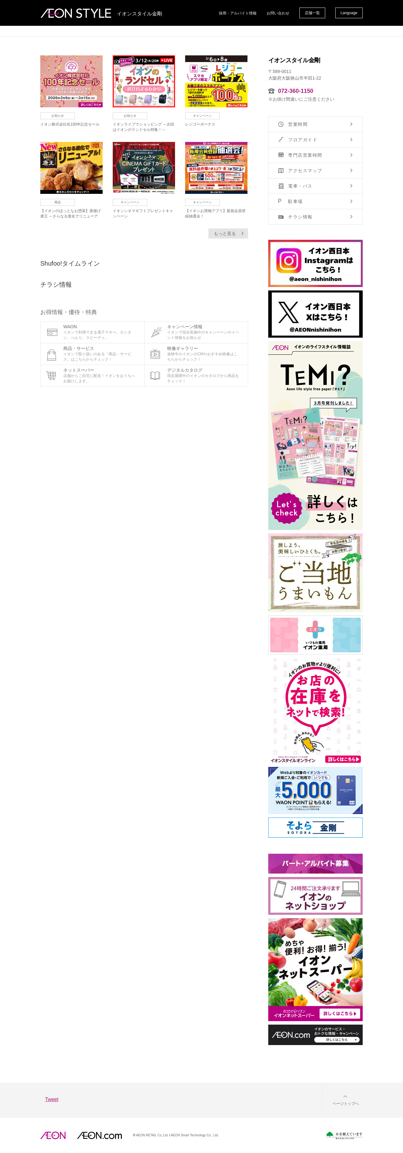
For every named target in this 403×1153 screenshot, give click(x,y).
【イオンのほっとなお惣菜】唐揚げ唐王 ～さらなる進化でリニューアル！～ (70, 216)
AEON (52, 1135)
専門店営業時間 (305, 155)
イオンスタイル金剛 (139, 13)
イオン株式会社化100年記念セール (69, 124)
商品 (57, 202)
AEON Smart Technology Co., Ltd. (195, 1135)
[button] (340, 1100)
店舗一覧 (312, 13)
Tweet (52, 1099)
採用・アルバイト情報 (238, 13)
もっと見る (225, 233)
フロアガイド (302, 139)
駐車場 (295, 201)
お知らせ (57, 115)
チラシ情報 (300, 216)
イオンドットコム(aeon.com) (99, 1135)
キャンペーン (202, 115)
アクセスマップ (305, 170)
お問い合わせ (278, 13)
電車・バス (300, 185)
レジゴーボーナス (200, 124)
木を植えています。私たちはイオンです (344, 1135)
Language (349, 13)
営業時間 (298, 124)
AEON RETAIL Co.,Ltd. (152, 1135)
